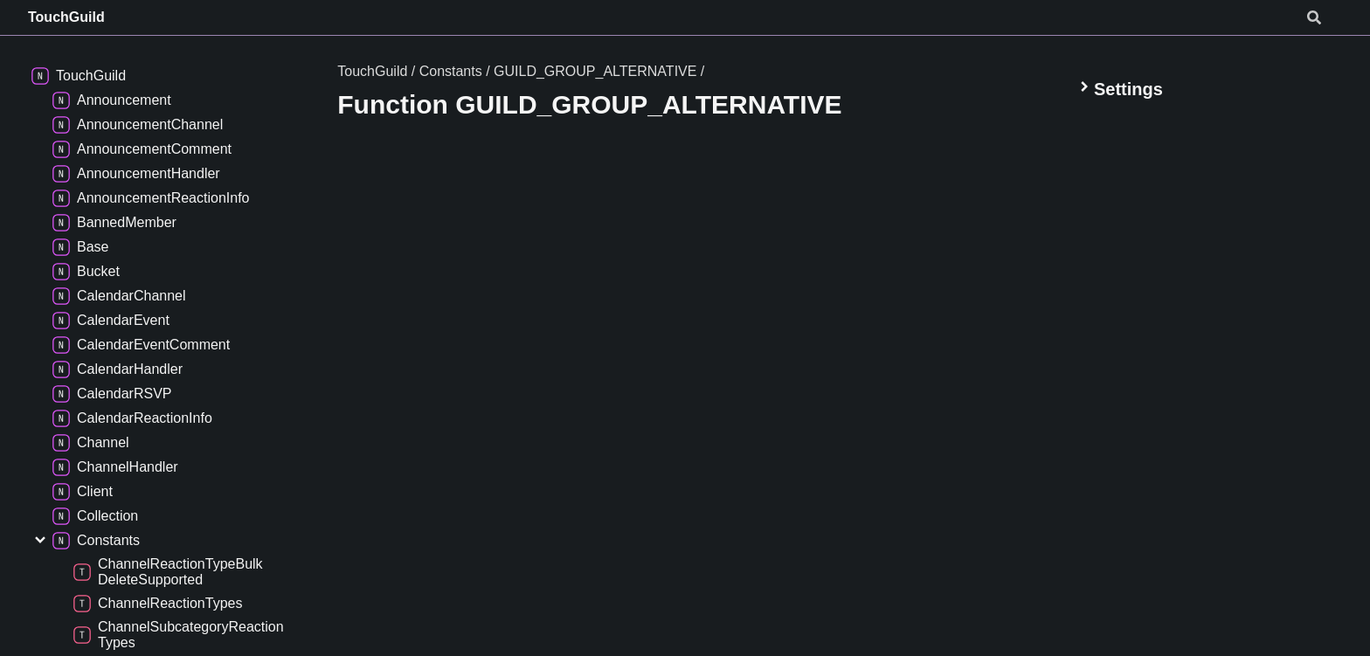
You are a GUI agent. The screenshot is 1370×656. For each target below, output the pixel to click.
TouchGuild (66, 17)
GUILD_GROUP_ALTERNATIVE (595, 71)
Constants (450, 71)
